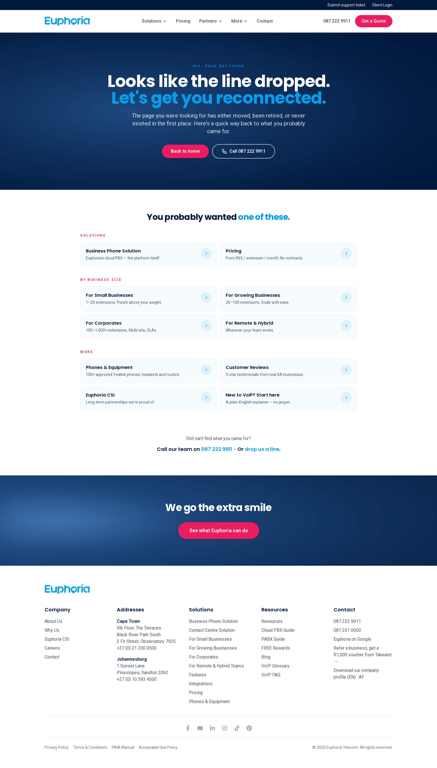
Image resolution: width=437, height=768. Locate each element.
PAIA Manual (123, 747)
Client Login (382, 5)
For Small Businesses (210, 639)
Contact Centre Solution (212, 630)
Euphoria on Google (352, 639)
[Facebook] (188, 728)
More (239, 21)
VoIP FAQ (270, 674)
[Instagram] (224, 728)
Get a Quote (374, 21)
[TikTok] (237, 728)
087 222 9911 (337, 21)
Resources (272, 621)
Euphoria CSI (57, 639)
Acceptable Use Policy (158, 747)
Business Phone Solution (213, 621)
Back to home (185, 151)
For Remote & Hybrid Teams (216, 666)
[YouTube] (200, 728)
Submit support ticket (346, 5)
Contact (265, 21)
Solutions (154, 21)
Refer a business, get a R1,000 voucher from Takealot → (363, 654)
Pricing (183, 21)
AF (361, 677)
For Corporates (203, 657)
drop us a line (262, 449)
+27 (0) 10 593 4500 (137, 679)
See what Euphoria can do (218, 530)
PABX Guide (273, 639)
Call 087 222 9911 (244, 151)
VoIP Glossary (275, 666)
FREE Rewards (275, 648)
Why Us (52, 630)
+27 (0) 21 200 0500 (137, 648)
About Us (53, 621)
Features (197, 674)
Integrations (200, 683)
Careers (52, 648)
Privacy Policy (57, 747)
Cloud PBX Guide (278, 630)
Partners (210, 21)
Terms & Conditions (90, 747)
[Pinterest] (249, 728)
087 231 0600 (347, 630)
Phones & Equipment (209, 701)
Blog (265, 657)
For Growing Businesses (213, 648)
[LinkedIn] (212, 728)
